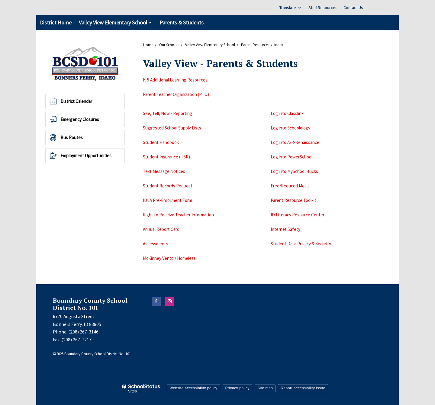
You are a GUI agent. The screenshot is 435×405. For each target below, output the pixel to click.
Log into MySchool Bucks (294, 171)
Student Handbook (161, 142)
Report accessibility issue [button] (303, 388)
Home (148, 44)
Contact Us (353, 7)
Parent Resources (255, 44)
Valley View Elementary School (210, 44)
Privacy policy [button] (237, 388)
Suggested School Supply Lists (172, 128)
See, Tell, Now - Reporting (167, 113)
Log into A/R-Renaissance (295, 142)
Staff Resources (322, 7)
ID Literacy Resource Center (297, 215)
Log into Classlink (287, 113)
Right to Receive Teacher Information (178, 215)
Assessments (155, 244)
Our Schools (169, 44)
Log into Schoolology (290, 128)
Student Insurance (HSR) (166, 157)
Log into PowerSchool (291, 157)
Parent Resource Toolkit (293, 200)
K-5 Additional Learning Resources (175, 80)
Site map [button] (265, 388)
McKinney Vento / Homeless (169, 258)
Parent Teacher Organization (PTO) (176, 94)
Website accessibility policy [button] (193, 388)
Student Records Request (167, 186)
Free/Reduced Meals (290, 186)
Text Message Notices (164, 171)
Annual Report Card (161, 229)
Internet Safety (285, 229)
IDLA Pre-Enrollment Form (167, 200)
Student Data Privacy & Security (301, 244)
